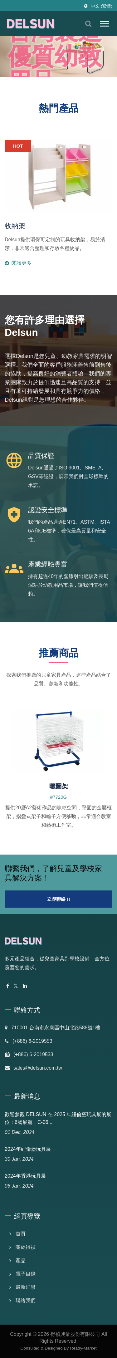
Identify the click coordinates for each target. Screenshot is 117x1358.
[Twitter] (15, 986)
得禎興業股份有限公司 (75, 1334)
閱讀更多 (58, 250)
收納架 (15, 226)
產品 (21, 1260)
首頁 (21, 1233)
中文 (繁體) (101, 6)
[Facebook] (7, 986)
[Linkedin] (25, 986)
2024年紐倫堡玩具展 (28, 1149)
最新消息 (26, 1287)
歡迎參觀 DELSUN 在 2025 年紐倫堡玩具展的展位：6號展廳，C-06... (58, 1118)
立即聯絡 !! (58, 899)
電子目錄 (26, 1274)
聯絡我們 (26, 1300)
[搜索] (88, 23)
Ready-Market (83, 1348)
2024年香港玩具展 (25, 1176)
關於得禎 (26, 1247)
